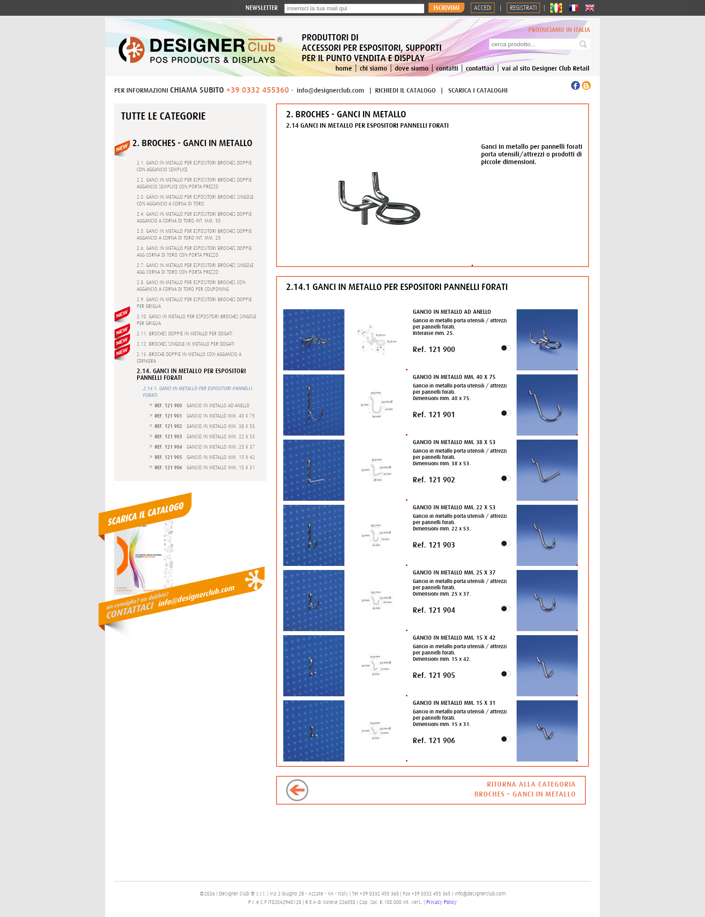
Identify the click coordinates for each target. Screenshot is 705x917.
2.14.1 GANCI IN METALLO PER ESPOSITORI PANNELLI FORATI (397, 286)
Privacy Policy (441, 902)
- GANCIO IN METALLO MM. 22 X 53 (205, 436)
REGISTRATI (523, 7)
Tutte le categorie (163, 116)
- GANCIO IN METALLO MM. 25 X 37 (205, 447)
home (343, 68)
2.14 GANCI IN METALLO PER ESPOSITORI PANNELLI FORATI (367, 125)
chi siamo (373, 68)
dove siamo (411, 68)
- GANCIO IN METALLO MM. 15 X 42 (205, 457)
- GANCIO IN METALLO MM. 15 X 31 (205, 467)
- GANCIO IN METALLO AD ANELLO (202, 405)
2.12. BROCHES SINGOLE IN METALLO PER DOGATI (185, 344)
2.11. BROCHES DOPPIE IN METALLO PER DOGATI (184, 333)
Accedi (482, 7)
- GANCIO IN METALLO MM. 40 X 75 (205, 415)
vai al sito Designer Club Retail (545, 68)
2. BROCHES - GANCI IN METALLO (192, 143)
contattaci (480, 68)
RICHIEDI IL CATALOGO (406, 90)
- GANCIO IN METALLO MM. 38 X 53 (205, 426)
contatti (447, 68)
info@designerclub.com (330, 90)
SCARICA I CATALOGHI (478, 90)
